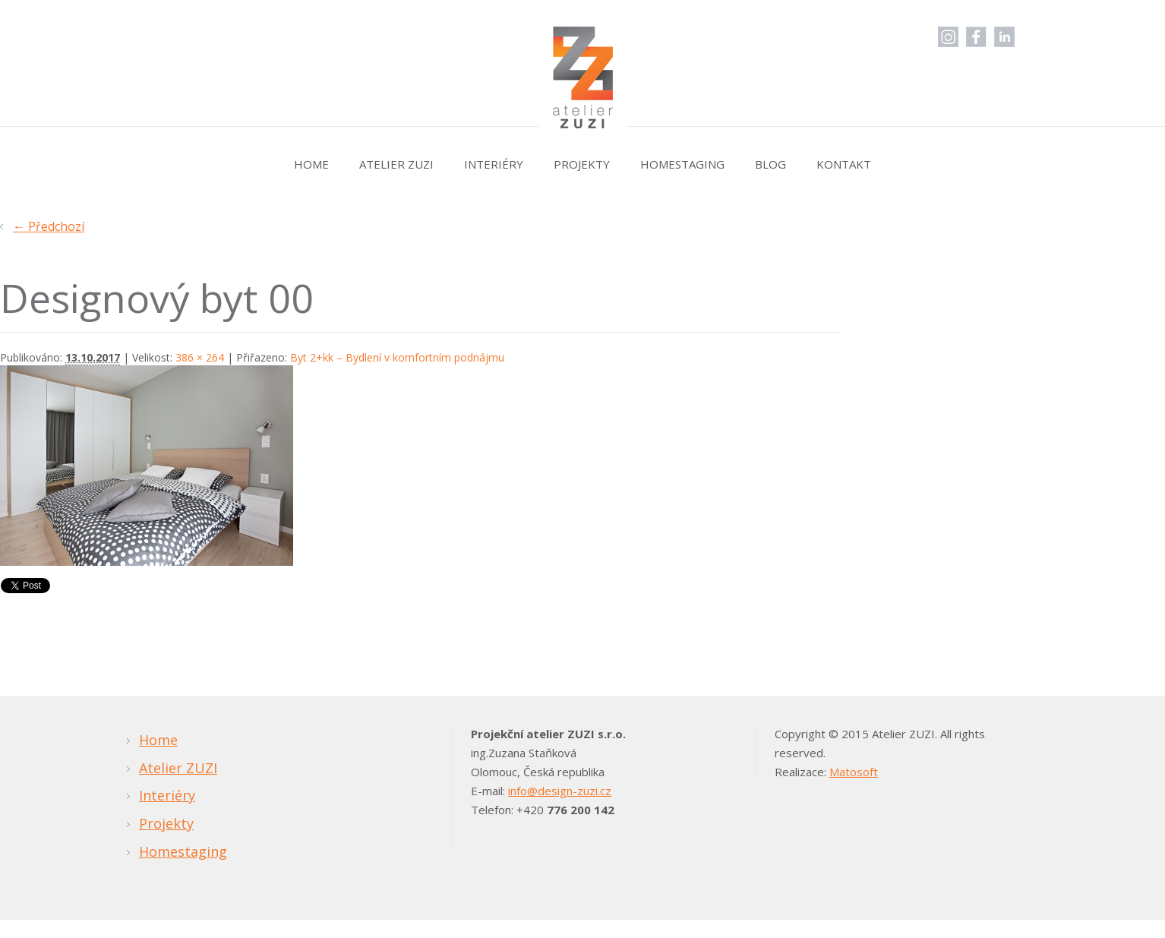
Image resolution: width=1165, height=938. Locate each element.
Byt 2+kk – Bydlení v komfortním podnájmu (397, 357)
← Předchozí (48, 226)
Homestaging (682, 164)
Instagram (948, 37)
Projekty (582, 164)
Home (311, 164)
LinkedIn (1004, 37)
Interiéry (493, 164)
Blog (770, 164)
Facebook (976, 37)
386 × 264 (199, 357)
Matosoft (853, 771)
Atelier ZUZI (396, 164)
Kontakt (843, 164)
